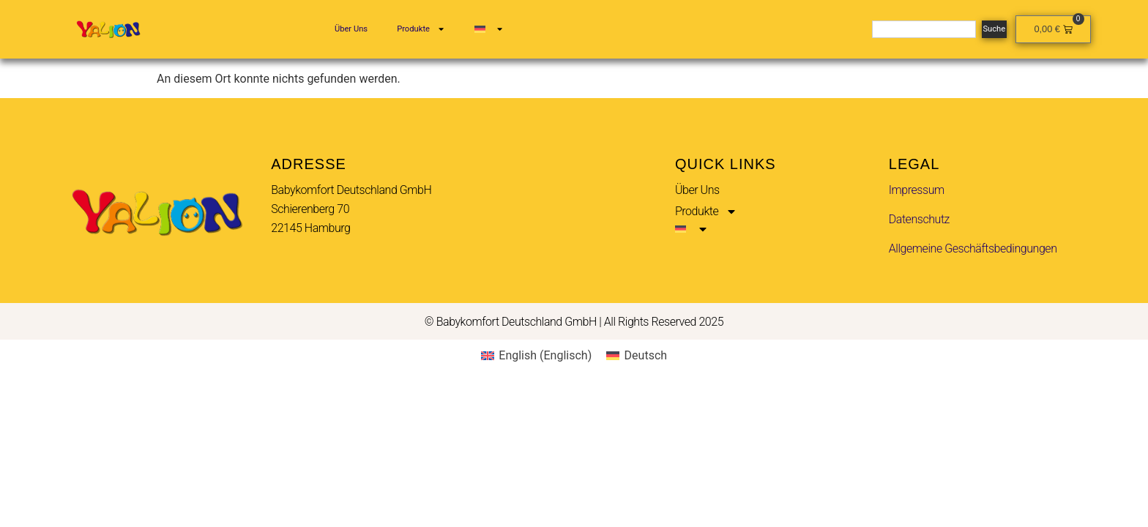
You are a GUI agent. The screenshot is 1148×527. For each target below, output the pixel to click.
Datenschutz (919, 219)
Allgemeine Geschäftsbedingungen (973, 248)
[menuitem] (489, 29)
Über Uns (351, 29)
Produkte (421, 29)
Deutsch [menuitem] (646, 355)
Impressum (916, 190)
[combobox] (923, 29)
